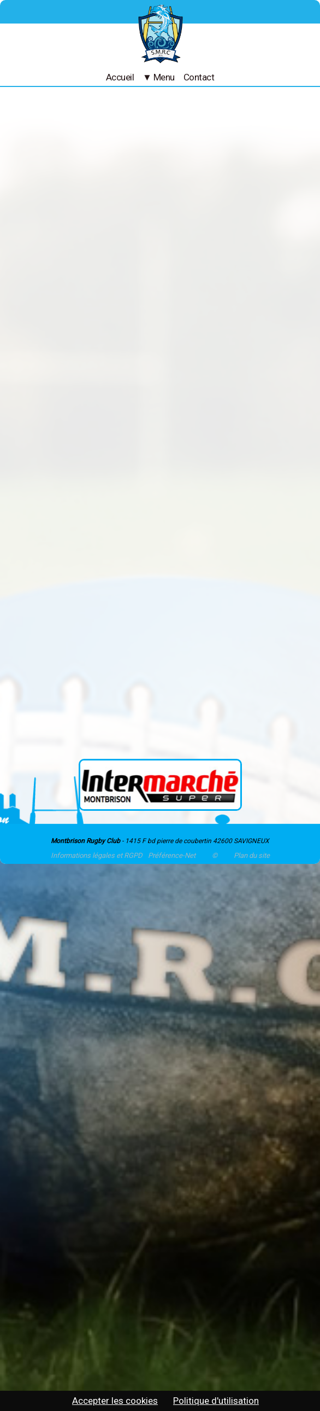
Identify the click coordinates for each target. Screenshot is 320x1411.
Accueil (120, 77)
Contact (198, 77)
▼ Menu (159, 77)
